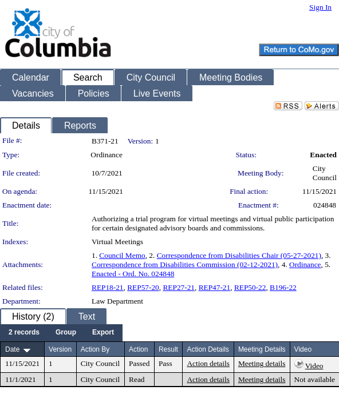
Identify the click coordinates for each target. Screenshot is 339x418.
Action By (95, 349)
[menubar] (61, 332)
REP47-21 (215, 287)
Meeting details (262, 363)
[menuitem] (24, 333)
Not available (314, 379)
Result (168, 349)
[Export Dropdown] (103, 333)
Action (138, 349)
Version (60, 349)
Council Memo (122, 255)
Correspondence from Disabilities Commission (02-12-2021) (185, 264)
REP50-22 (250, 287)
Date (12, 349)
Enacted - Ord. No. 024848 (133, 273)
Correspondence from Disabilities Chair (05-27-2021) (239, 255)
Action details (208, 363)
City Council (325, 173)
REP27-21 (179, 287)
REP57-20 (143, 287)
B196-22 (283, 287)
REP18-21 (108, 287)
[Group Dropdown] (66, 333)
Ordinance (305, 264)
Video (314, 365)
